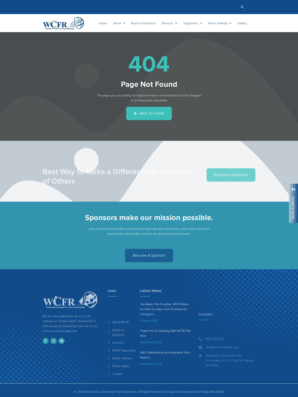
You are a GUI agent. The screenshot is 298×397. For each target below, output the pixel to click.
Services (169, 24)
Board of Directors (143, 24)
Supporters (192, 24)
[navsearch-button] (242, 7)
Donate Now (293, 208)
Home (103, 24)
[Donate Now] (293, 189)
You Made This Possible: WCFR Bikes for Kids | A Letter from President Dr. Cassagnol (164, 309)
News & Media (219, 24)
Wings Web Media (212, 394)
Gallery (242, 24)
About (119, 24)
